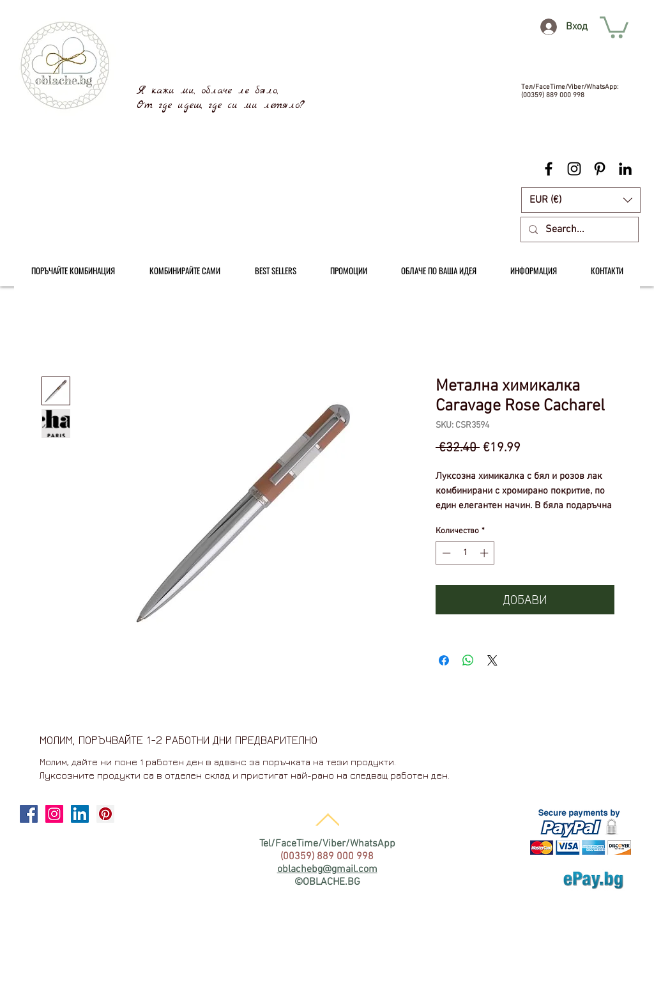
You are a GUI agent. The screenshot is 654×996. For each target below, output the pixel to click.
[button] (581, 200)
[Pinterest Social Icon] (105, 814)
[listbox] (581, 200)
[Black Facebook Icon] (549, 169)
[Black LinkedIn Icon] (625, 169)
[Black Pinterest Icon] (600, 169)
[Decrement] (445, 553)
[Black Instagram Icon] (574, 169)
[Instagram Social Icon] (54, 814)
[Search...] (578, 229)
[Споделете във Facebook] (444, 660)
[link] (614, 26)
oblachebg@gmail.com (327, 869)
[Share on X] (492, 660)
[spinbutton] (465, 553)
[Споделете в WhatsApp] (468, 660)
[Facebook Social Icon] (29, 814)
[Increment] (485, 553)
